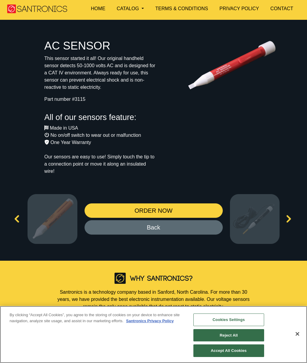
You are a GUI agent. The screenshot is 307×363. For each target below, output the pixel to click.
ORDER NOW (154, 210)
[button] (133, 9)
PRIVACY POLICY (239, 8)
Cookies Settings (229, 319)
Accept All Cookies (229, 350)
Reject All (229, 335)
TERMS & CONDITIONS (181, 8)
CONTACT (281, 8)
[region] (153, 334)
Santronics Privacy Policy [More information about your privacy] (150, 321)
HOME (98, 8)
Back (153, 227)
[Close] (297, 333)
